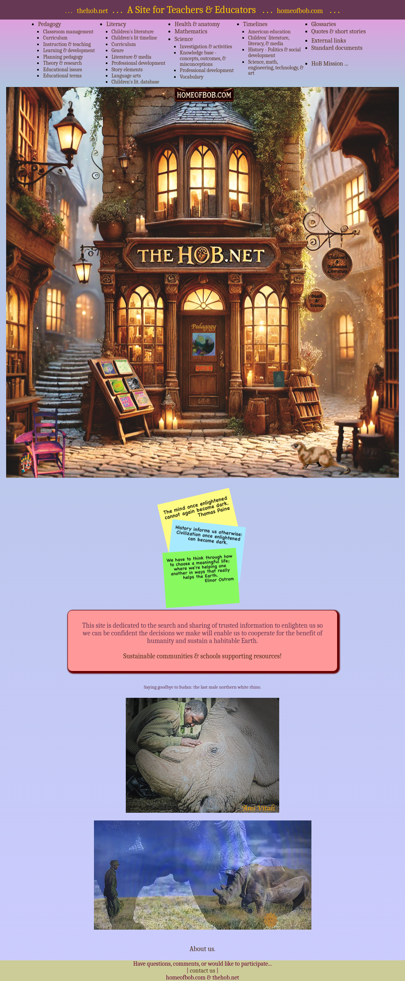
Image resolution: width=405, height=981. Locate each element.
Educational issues (62, 69)
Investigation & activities (206, 46)
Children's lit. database (135, 82)
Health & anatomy (197, 24)
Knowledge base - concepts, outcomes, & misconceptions (203, 58)
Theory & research (62, 63)
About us (201, 949)
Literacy (116, 24)
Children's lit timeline (134, 38)
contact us (203, 970)
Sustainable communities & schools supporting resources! (202, 656)
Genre (118, 50)
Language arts (126, 76)
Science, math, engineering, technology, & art (275, 67)
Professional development (139, 63)
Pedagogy (49, 24)
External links (328, 40)
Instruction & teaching (67, 44)
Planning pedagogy (63, 57)
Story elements (127, 69)
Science (184, 39)
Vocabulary (192, 77)
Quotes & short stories (338, 31)
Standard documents (336, 47)
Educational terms (62, 76)
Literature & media (131, 57)
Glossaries (323, 24)
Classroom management (68, 31)
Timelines (255, 24)
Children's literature (133, 31)
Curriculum (55, 38)
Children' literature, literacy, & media (268, 40)
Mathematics (191, 31)
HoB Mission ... (329, 63)
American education (269, 31)
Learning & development (69, 50)
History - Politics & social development (274, 52)
